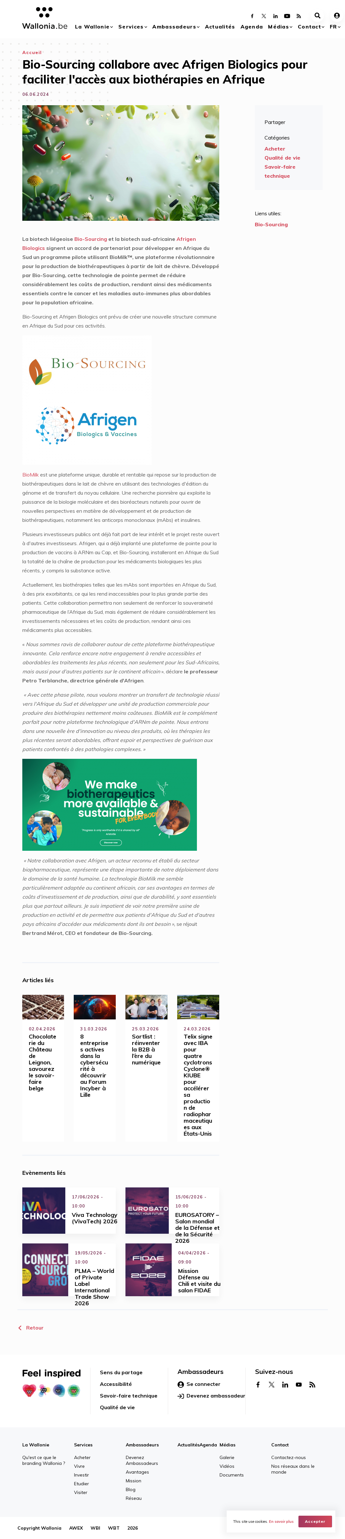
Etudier (81, 1484)
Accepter (315, 1521)
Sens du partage (121, 1372)
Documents (232, 1475)
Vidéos (227, 1466)
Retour (30, 1327)
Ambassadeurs (174, 26)
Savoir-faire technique (280, 171)
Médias (278, 26)
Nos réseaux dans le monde (293, 1469)
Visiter (80, 1492)
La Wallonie (92, 26)
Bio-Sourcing (90, 239)
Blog (130, 1489)
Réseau (134, 1498)
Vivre (79, 1466)
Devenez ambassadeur (211, 1395)
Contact (309, 26)
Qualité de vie (282, 157)
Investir (81, 1475)
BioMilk (30, 474)
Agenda (252, 26)
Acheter (274, 148)
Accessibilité (116, 1384)
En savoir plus (281, 1521)
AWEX (76, 1528)
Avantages (137, 1472)
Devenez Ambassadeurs (142, 1460)
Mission (133, 1481)
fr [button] (333, 26)
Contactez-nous (288, 1457)
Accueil (32, 52)
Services (131, 26)
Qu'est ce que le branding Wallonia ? (43, 1460)
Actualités (220, 26)
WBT (114, 1528)
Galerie (227, 1457)
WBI (95, 1528)
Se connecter (199, 1384)
